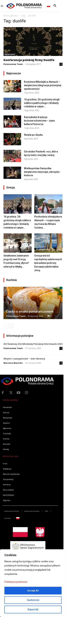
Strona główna (11, 15)
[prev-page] (6, 326)
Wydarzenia (10, 54)
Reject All (33, 609)
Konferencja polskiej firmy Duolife (29, 60)
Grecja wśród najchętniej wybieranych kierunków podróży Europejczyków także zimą (48, 263)
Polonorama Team (13, 64)
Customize (33, 600)
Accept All (33, 590)
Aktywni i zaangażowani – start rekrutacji (24, 358)
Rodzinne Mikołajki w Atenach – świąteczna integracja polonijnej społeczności (42, 85)
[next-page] (11, 326)
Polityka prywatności (15, 581)
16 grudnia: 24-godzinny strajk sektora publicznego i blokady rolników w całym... (41, 103)
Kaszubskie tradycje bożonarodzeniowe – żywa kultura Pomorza (39, 121)
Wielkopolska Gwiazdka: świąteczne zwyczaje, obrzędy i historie (42, 172)
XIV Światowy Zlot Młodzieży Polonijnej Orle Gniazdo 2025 (33, 344)
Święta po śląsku (33, 134)
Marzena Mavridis (13, 363)
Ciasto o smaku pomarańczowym (30, 311)
